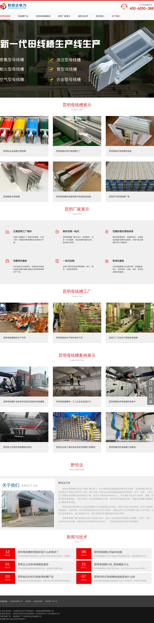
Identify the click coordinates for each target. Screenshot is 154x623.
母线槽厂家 (6, 616)
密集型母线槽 (77, 21)
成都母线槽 (37, 601)
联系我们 (100, 16)
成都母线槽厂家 (16, 601)
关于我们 (116, 16)
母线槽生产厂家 (19, 616)
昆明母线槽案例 (43, 16)
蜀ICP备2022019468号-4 (16, 619)
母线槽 (28, 601)
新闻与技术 (83, 16)
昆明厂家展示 (64, 16)
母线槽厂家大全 (51, 601)
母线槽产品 (23, 16)
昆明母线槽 (5, 16)
